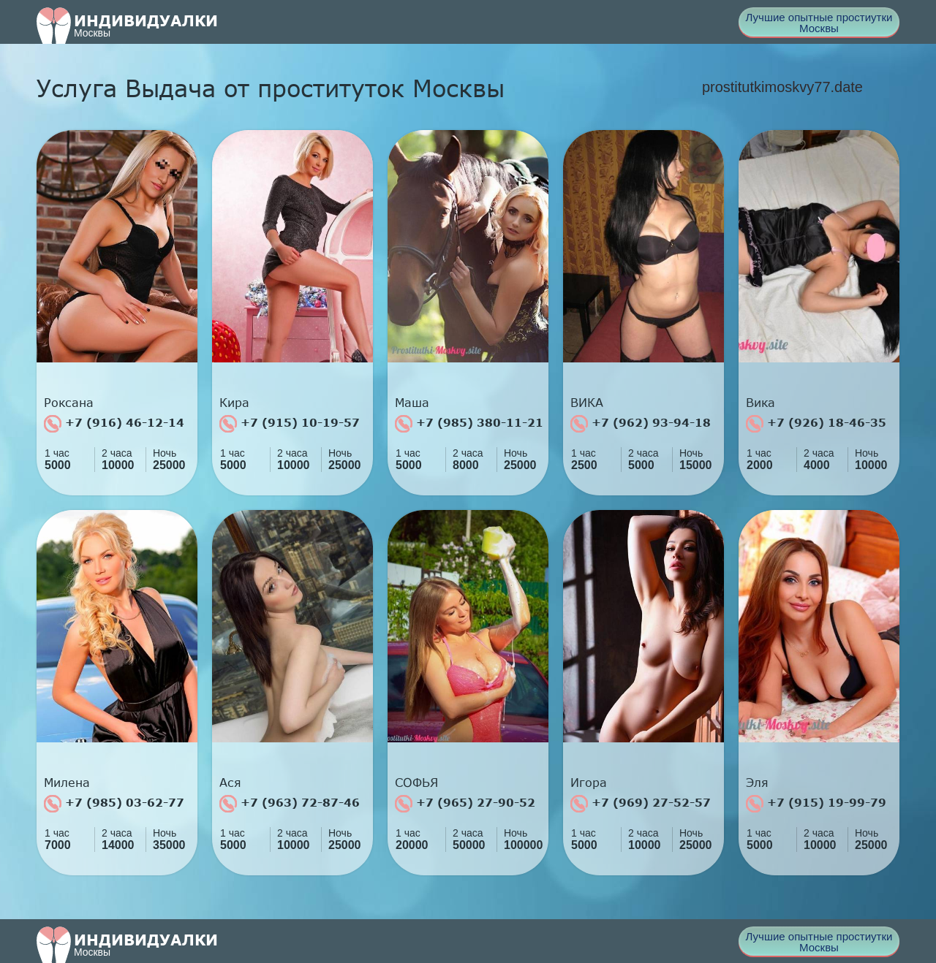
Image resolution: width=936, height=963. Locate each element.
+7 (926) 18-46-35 (816, 424)
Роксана (69, 402)
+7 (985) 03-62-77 (114, 803)
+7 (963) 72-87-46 (289, 803)
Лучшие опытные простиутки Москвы (819, 22)
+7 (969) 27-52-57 (640, 803)
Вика (760, 402)
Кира (234, 402)
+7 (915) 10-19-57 (289, 424)
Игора (588, 782)
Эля (757, 782)
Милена (67, 782)
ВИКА (586, 402)
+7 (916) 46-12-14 (114, 424)
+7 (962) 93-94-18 (640, 424)
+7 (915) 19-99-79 (816, 803)
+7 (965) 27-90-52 (465, 803)
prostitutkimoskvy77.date (782, 87)
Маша (412, 402)
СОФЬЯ (416, 782)
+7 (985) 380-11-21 (469, 424)
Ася (230, 782)
